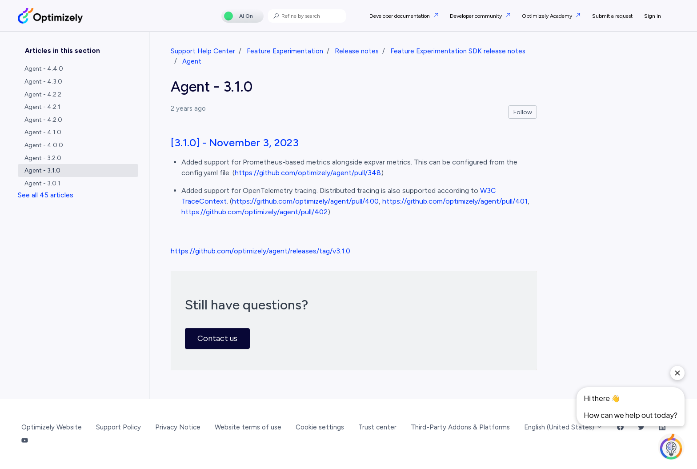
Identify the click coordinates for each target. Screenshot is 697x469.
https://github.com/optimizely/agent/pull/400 (305, 201)
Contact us (217, 338)
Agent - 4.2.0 (43, 120)
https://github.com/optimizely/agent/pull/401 (455, 201)
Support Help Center (203, 51)
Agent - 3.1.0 (42, 170)
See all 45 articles (45, 195)
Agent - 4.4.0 (43, 68)
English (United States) (563, 427)
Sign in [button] (652, 16)
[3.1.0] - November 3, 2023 (235, 142)
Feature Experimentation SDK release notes (457, 51)
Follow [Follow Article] (522, 112)
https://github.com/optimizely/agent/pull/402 (254, 212)
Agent (191, 61)
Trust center (377, 427)
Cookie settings (320, 427)
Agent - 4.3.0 (43, 81)
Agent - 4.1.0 (42, 132)
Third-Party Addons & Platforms (460, 427)
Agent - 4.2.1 (42, 107)
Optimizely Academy (547, 16)
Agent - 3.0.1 (42, 183)
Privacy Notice (177, 427)
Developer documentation (400, 16)
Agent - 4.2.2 (42, 94)
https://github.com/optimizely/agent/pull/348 (308, 172)
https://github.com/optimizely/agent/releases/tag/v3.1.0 (260, 251)
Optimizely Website (51, 427)
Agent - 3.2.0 (42, 158)
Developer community (476, 16)
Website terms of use (248, 427)
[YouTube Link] (24, 441)
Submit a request (612, 16)
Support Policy (118, 427)
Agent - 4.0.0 (43, 145)
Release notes (357, 51)
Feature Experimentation (285, 51)
